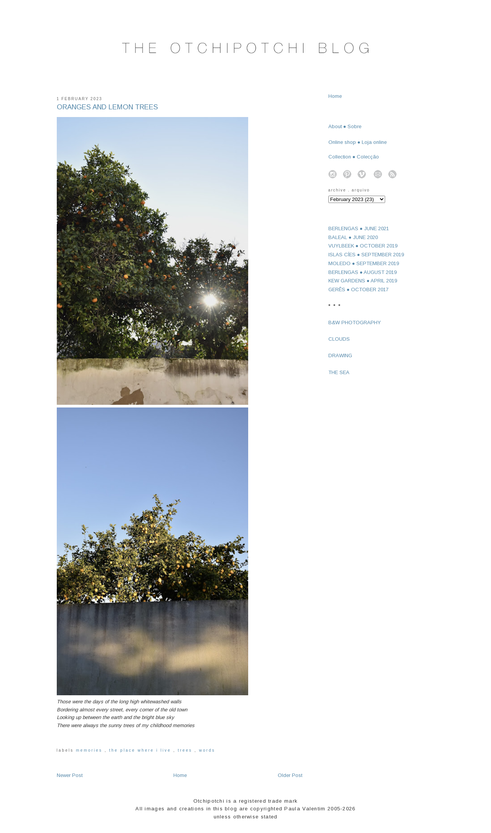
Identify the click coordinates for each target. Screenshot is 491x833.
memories (90, 750)
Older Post (290, 775)
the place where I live (141, 750)
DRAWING (340, 355)
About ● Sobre (345, 126)
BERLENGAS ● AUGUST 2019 (362, 272)
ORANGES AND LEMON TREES (107, 107)
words (207, 750)
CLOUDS (339, 339)
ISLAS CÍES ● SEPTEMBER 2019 (366, 254)
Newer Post (69, 775)
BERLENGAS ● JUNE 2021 (358, 228)
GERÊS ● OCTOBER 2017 (358, 289)
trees (186, 750)
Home (180, 775)
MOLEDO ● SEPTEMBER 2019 (363, 263)
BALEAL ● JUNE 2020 (353, 237)
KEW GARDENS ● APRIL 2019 (362, 281)
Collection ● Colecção (353, 157)
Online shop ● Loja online (357, 142)
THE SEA (338, 372)
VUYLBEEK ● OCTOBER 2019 (363, 246)
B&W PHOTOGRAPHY (354, 322)
